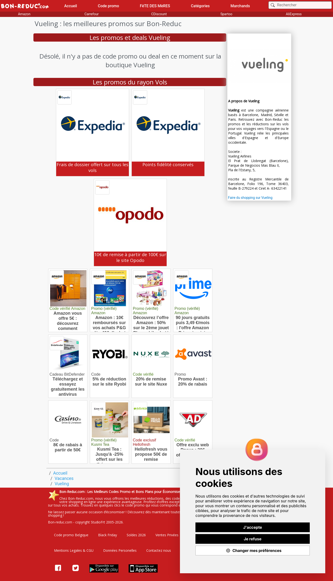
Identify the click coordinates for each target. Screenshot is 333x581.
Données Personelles (120, 550)
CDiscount (159, 14)
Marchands (240, 6)
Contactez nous (158, 550)
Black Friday (107, 535)
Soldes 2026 (136, 535)
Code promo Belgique (71, 535)
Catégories (200, 6)
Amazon (24, 14)
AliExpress (294, 14)
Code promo (108, 6)
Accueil (70, 6)
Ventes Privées (166, 535)
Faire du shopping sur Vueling (250, 198)
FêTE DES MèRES (155, 6)
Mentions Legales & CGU (73, 550)
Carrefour (92, 14)
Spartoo (226, 14)
